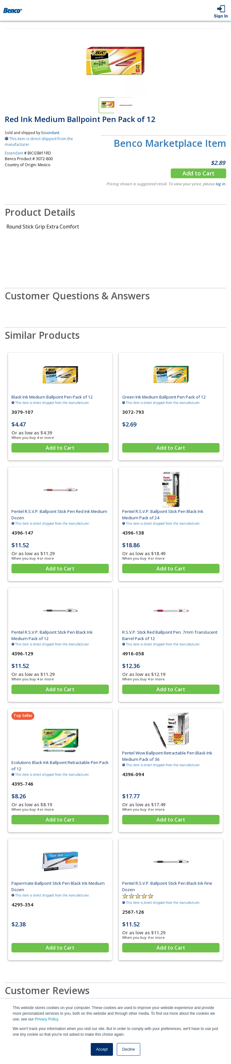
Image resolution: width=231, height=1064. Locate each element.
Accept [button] (102, 1049)
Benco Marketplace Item (170, 143)
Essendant (50, 132)
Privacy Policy (46, 1019)
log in (220, 184)
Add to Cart (198, 173)
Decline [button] (128, 1049)
